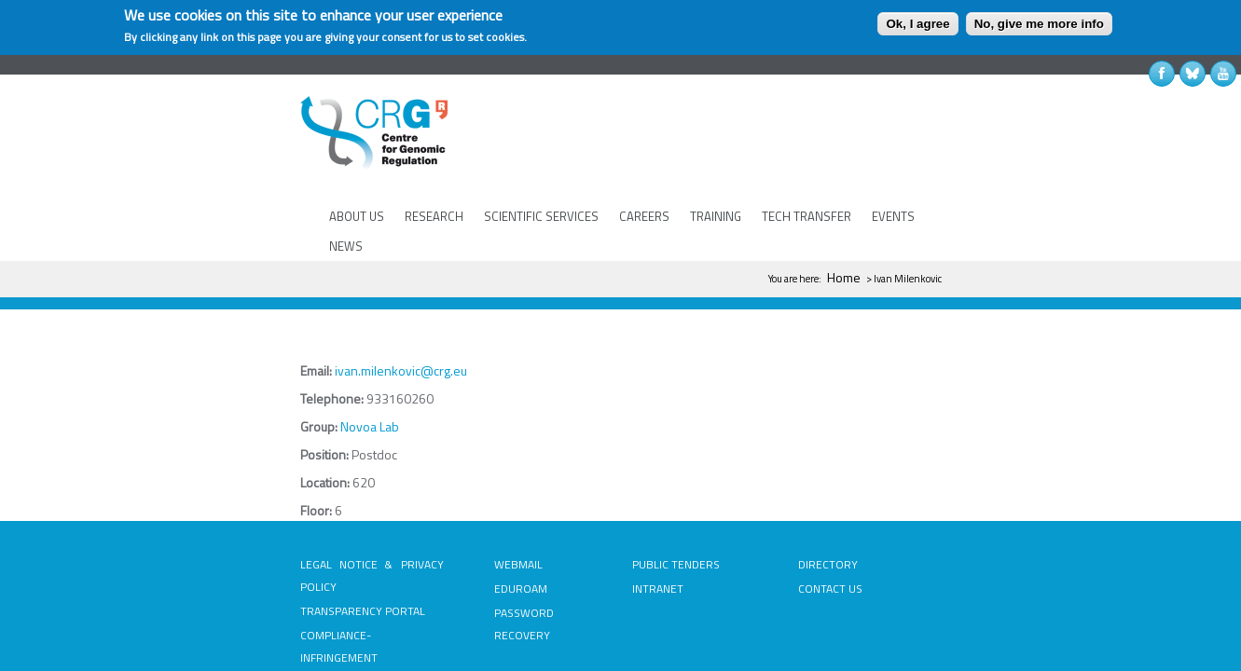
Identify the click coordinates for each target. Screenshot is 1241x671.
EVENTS (890, 157)
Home (994, 193)
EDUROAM (445, 505)
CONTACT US (904, 505)
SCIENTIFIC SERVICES (538, 157)
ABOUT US (353, 157)
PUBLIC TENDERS (675, 480)
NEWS (949, 157)
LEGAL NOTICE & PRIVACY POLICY (234, 480)
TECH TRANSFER (803, 157)
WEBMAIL (443, 480)
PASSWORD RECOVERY (478, 529)
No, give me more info (1039, 24)
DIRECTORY (901, 480)
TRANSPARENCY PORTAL (212, 505)
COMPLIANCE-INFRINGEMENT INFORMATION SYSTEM (224, 540)
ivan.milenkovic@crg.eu (251, 286)
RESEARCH (431, 157)
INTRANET (657, 505)
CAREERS (641, 157)
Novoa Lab (219, 342)
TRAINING (712, 157)
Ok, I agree (917, 24)
